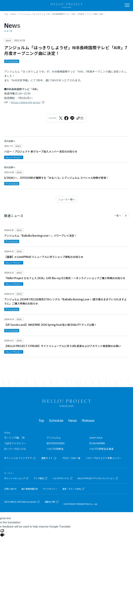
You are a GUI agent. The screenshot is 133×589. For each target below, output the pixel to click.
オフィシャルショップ (16, 478)
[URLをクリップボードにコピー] (80, 118)
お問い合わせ (10, 488)
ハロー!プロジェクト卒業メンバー (103, 458)
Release (88, 420)
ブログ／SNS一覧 (71, 458)
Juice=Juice (95, 437)
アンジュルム (54, 437)
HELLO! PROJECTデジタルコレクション (97, 478)
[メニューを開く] (127, 5)
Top (41, 420)
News (72, 420)
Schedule (56, 420)
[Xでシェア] (61, 118)
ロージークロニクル (15, 448)
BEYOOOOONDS (56, 443)
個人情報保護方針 (29, 488)
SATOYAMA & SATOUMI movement (22, 501)
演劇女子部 (52, 501)
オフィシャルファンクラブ (20, 458)
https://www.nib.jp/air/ (26, 102)
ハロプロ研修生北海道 (101, 448)
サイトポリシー (50, 488)
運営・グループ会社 (73, 488)
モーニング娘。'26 (14, 437)
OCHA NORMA (97, 443)
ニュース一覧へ (66, 199)
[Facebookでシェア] (66, 118)
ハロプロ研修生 (55, 448)
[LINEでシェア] (72, 118)
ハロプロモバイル (62, 478)
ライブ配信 (40, 478)
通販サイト (48, 458)
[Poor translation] (2, 533)
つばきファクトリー (15, 443)
